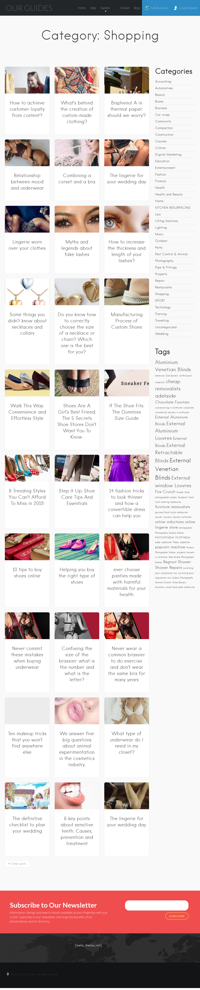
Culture (160, 148)
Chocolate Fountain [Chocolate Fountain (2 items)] (172, 402)
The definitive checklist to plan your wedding (27, 825)
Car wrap (162, 115)
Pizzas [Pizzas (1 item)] (176, 542)
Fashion (160, 174)
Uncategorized (166, 327)
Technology (163, 307)
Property (161, 274)
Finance (160, 181)
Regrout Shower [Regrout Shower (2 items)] (177, 562)
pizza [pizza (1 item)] (157, 542)
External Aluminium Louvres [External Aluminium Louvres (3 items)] (170, 431)
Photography (164, 261)
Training (161, 314)
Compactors (164, 128)
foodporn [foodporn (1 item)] (183, 497)
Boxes (159, 101)
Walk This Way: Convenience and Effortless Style (27, 412)
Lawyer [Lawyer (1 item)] (158, 517)
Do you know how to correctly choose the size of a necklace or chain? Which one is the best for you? (77, 333)
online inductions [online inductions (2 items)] (169, 522)
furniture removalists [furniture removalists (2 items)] (172, 507)
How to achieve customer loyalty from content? (27, 109)
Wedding (161, 334)
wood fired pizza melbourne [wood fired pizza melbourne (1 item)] (180, 587)
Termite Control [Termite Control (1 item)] (163, 582)
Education (162, 161)
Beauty (160, 95)
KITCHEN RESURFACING (172, 208)
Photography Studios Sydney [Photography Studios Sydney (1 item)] (169, 533)
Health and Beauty (168, 194)
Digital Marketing (168, 154)
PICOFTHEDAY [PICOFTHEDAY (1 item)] (182, 537)
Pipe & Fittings (166, 267)
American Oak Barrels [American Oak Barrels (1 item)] (166, 376)
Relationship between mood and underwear (27, 182)
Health (160, 188)
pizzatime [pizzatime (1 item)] (185, 542)
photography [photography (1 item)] (185, 528)
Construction (164, 134)
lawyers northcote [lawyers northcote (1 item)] (182, 517)
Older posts (18, 863)
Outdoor (161, 241)
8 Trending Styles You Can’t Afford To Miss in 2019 (27, 497)
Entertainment (165, 168)
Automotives (164, 88)
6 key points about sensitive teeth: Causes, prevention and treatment (77, 831)
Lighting (161, 227)
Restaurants (163, 287)
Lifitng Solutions (166, 221)
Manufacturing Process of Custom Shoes (127, 321)
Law (158, 214)
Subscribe (177, 916)
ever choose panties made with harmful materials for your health (126, 582)
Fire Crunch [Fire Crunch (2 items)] (165, 492)
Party (158, 247)
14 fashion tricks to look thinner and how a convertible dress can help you (126, 503)
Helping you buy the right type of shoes (77, 576)
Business (161, 108)
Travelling (162, 320)
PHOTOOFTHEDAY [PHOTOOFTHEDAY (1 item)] (164, 537)
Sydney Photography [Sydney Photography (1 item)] (182, 578)
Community (163, 121)
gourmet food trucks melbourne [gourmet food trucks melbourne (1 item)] (171, 512)
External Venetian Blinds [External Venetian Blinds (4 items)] (173, 469)
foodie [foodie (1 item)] (180, 492)
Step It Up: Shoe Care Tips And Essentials (77, 497)
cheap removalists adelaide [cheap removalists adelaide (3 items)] (167, 388)
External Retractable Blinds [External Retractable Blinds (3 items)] (170, 453)
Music (159, 234)
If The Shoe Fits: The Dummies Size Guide (126, 412)
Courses (161, 141)
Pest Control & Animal (171, 254)
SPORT (160, 300)
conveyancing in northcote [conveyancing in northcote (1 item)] (168, 408)
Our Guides (29, 7)
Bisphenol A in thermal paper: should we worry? (126, 109)
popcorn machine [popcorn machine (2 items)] (170, 547)
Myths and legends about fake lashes (76, 248)
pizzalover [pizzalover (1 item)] (167, 542)
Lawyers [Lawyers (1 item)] (167, 517)
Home (159, 201)
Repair (160, 281)
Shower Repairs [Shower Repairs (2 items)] (168, 567)
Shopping (162, 294)
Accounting (163, 81)
